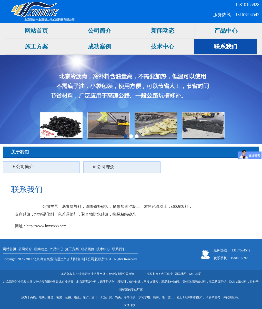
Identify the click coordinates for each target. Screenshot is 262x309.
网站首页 (36, 31)
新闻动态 (162, 31)
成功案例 (99, 46)
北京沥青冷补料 (86, 281)
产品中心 (226, 31)
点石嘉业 (167, 274)
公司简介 (99, 31)
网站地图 (181, 274)
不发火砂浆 (151, 281)
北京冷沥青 (66, 281)
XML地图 (195, 274)
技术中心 (162, 46)
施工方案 (36, 46)
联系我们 (225, 46)
